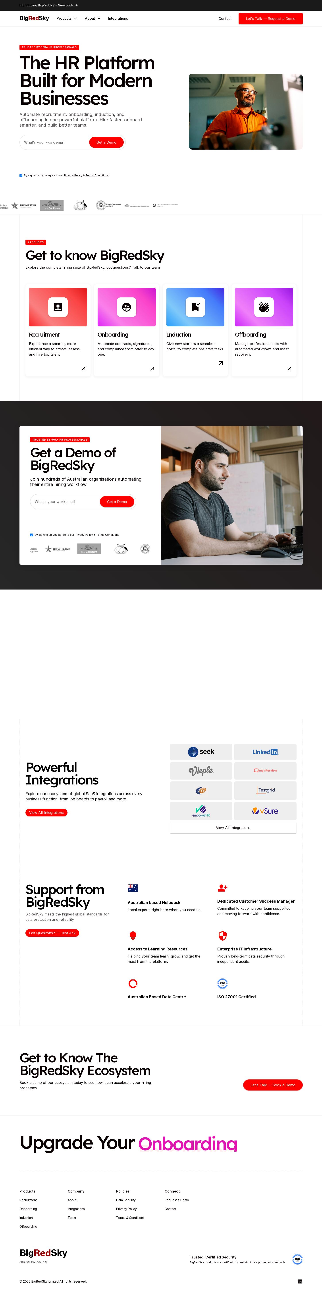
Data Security (126, 1200)
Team (72, 1218)
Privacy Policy (73, 175)
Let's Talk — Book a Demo (273, 1085)
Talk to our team (146, 267)
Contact (170, 1209)
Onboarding (28, 1209)
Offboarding (28, 1226)
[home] (34, 18)
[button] (67, 18)
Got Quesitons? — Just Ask (52, 933)
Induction (26, 1218)
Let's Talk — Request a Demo (270, 18)
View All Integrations (46, 812)
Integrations (118, 18)
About (72, 1200)
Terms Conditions (97, 175)
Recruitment (28, 1200)
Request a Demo (177, 1200)
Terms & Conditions (130, 1218)
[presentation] (53, 162)
